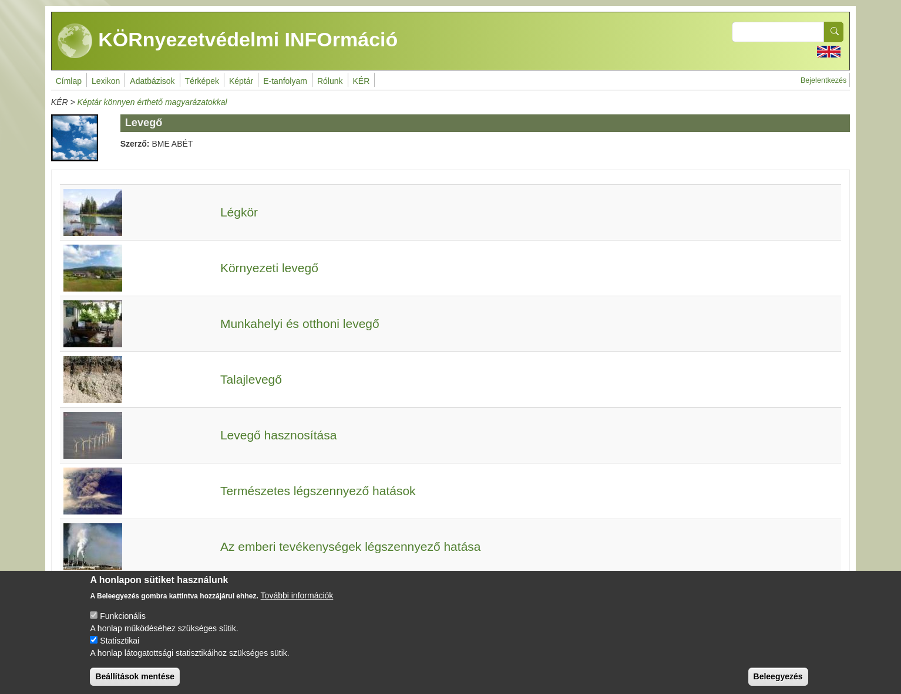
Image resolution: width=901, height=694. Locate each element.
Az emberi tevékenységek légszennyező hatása (350, 546)
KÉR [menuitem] (361, 81)
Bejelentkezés (823, 80)
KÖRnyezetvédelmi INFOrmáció (228, 41)
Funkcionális (123, 623)
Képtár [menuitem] (241, 81)
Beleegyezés (778, 684)
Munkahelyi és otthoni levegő (299, 323)
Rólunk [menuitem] (330, 81)
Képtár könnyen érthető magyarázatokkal (152, 102)
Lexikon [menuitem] (106, 81)
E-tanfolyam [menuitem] (285, 81)
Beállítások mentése (134, 684)
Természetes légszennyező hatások (318, 490)
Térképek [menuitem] (202, 81)
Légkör (239, 212)
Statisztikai (119, 648)
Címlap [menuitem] (69, 81)
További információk (297, 603)
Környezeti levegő (269, 268)
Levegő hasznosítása (278, 435)
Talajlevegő (251, 379)
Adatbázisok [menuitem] (152, 81)
